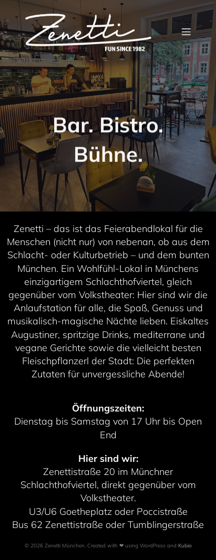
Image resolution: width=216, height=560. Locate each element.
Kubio (185, 545)
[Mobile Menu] (186, 31)
